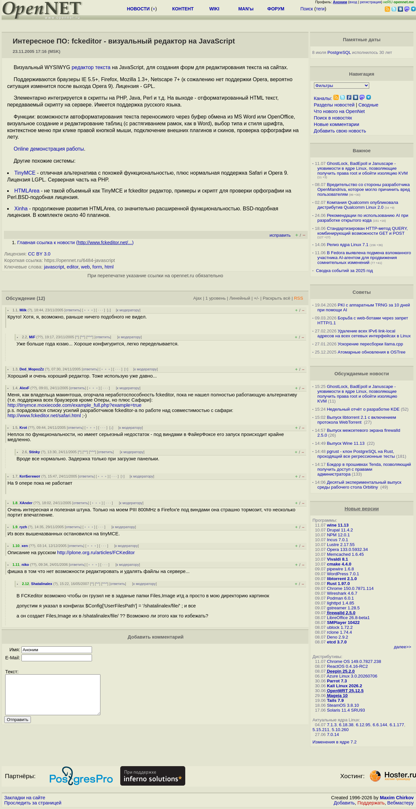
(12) (41, 298)
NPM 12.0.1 (338, 534)
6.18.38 (346, 724)
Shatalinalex (41, 584)
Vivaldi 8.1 (337, 559)
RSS (298, 298)
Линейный (239, 298)
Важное (361, 150)
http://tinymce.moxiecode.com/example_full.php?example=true (74, 405)
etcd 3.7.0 (337, 642)
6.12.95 (363, 724)
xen (24, 546)
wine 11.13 (338, 525)
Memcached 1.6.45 (345, 554)
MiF (32, 337)
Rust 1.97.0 (338, 583)
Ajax (197, 298)
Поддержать (371, 802)
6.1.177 (397, 724)
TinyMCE (24, 173)
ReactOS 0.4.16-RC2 (347, 666)
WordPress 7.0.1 (343, 573)
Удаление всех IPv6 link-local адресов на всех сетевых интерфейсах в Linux (364, 333)
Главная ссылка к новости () (75, 242)
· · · (100, 310)
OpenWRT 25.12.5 (345, 690)
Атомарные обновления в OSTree (371, 352)
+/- (256, 298)
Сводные (368, 104)
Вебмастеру (400, 802)
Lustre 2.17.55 (341, 544)
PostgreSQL (339, 52)
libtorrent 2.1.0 (342, 578)
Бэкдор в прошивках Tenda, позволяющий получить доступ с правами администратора (364, 469)
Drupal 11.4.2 (340, 530)
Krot (23, 427)
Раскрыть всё (276, 298)
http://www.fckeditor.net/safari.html (44, 415)
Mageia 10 (337, 695)
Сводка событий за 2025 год (344, 270)
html (109, 266)
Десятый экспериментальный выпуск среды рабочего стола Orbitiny (359, 485)
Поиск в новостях (333, 117)
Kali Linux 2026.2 (344, 685)
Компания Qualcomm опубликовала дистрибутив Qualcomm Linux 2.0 (358, 205)
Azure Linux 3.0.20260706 (352, 676)
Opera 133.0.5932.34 (347, 549)
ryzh (23, 527)
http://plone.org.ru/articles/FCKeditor (96, 552)
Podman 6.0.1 (340, 598)
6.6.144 (380, 724)
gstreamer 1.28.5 (343, 607)
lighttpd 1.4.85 (340, 603)
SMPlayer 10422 (343, 622)
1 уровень (215, 298)
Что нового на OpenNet (339, 111)
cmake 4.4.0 (339, 564)
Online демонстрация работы (49, 149)
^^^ (90, 337)
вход (353, 2)
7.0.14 (333, 734)
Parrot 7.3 (337, 680)
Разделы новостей (334, 104)
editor (72, 266)
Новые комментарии (336, 124)
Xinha (21, 208)
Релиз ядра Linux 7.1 (348, 244)
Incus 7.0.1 (337, 539)
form (97, 266)
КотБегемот (30, 476)
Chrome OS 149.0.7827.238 (354, 661)
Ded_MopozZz (32, 369)
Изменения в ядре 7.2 (335, 742)
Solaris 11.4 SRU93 (346, 710)
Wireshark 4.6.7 (342, 593)
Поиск (306, 8)
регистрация (370, 2)
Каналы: (323, 98)
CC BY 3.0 (39, 253)
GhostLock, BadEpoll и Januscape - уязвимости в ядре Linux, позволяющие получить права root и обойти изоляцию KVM (363, 168)
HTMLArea (26, 190)
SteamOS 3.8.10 (343, 705)
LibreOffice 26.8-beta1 (348, 617)
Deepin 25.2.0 (341, 671)
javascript (54, 266)
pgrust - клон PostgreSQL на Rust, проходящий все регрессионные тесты (356, 454)
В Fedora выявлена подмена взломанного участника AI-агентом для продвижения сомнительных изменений (364, 257)
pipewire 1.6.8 (340, 568)
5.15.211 (321, 729)
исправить (280, 235)
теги (320, 8)
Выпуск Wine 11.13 (346, 443)
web (85, 266)
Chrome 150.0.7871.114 (350, 588)
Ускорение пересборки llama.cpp (370, 344)
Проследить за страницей (32, 802)
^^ (82, 337)
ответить (72, 310)
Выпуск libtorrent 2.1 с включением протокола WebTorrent (357, 420)
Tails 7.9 (335, 700)
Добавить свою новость (340, 130)
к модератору (128, 310)
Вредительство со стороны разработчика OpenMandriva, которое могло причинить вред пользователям (364, 189)
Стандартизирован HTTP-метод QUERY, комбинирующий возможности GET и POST (363, 231)
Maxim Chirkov (397, 797)
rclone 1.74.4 (339, 632)
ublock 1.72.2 (340, 627)
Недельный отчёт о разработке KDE (363, 409)
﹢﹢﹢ (88, 310)
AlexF (24, 388)
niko (25, 564)
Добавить (344, 802)
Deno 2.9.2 (337, 637)
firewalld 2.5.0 (341, 612)
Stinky (34, 452)
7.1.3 (332, 724)
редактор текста (91, 67)
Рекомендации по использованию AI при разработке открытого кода (363, 218)
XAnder (26, 503)
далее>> (402, 646)
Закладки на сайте (24, 797)
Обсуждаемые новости (361, 373)
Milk (23, 310)
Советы (362, 292)
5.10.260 (340, 729)
